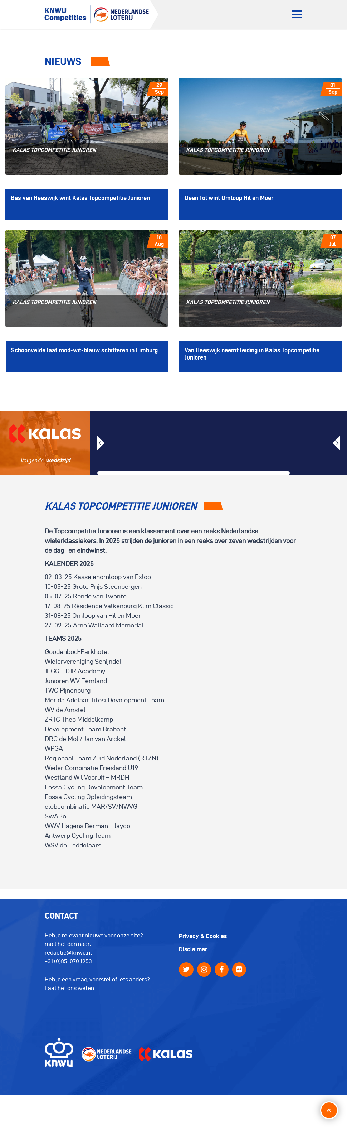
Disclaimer (193, 949)
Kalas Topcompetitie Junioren (54, 150)
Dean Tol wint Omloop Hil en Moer (229, 197)
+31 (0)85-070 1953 (68, 961)
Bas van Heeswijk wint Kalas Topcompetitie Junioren (80, 197)
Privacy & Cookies (203, 936)
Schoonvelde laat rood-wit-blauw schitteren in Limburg (84, 350)
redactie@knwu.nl (68, 952)
